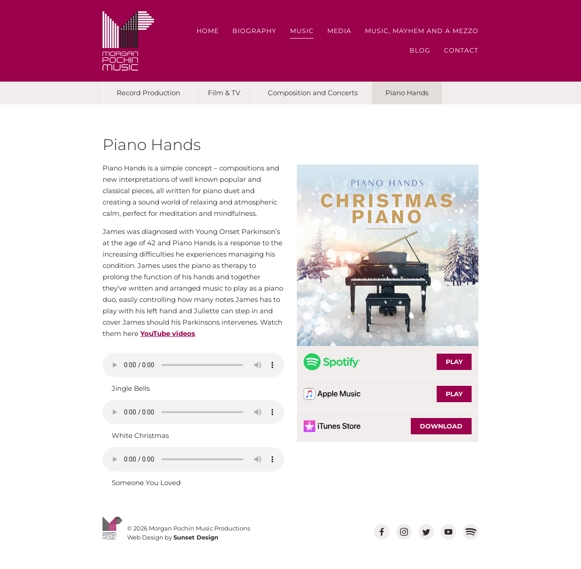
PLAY (454, 362)
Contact (461, 50)
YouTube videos (167, 333)
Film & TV (224, 92)
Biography (254, 31)
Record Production (148, 92)
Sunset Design (195, 537)
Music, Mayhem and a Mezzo (421, 31)
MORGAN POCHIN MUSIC (128, 41)
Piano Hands (406, 92)
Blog (419, 50)
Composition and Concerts (313, 92)
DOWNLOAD (441, 426)
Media (339, 31)
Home (208, 31)
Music (302, 31)
